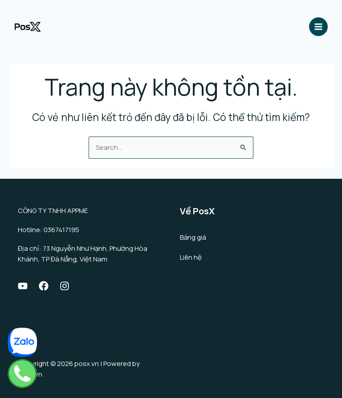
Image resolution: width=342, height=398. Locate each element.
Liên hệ (191, 257)
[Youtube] (23, 286)
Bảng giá (193, 237)
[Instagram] (64, 286)
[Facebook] (44, 286)
